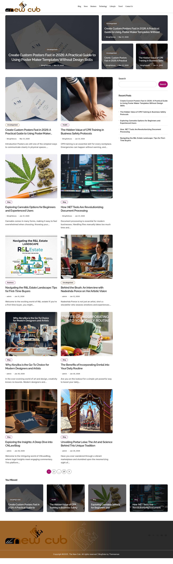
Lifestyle (113, 6)
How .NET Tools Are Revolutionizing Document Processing (140, 130)
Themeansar (114, 560)
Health (143, 53)
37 (64, 477)
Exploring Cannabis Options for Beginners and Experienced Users (140, 122)
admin (9, 300)
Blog (79, 6)
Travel (120, 6)
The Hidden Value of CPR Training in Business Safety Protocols (152, 60)
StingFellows (46, 65)
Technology (103, 6)
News (86, 6)
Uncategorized (52, 48)
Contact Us (129, 6)
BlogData (102, 560)
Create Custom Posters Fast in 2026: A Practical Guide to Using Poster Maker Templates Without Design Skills (52, 59)
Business (93, 6)
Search (122, 78)
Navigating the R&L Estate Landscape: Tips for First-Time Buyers (142, 139)
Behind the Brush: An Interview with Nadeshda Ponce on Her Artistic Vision (85, 294)
